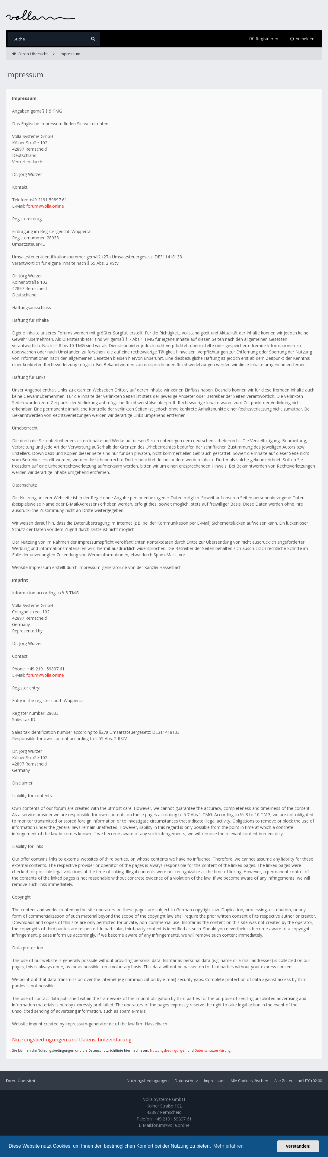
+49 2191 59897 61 (173, 1119)
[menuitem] (302, 39)
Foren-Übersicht (20, 1080)
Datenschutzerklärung (213, 1050)
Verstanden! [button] (298, 1146)
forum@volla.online (45, 206)
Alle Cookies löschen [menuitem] (249, 1080)
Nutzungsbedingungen (168, 1050)
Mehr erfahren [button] (228, 1146)
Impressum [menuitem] (214, 1080)
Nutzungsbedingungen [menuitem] (148, 1080)
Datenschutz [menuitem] (186, 1080)
